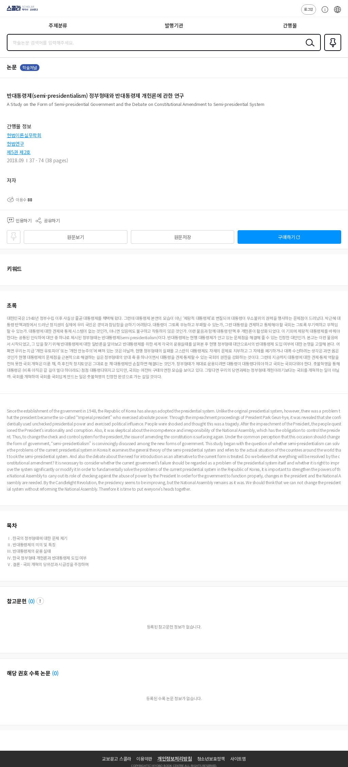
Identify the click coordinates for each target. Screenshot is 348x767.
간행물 (290, 25)
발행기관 (174, 25)
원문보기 (75, 237)
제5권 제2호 (19, 152)
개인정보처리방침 (174, 758)
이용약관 (144, 758)
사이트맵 (238, 758)
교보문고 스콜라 (116, 758)
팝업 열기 (40, 601)
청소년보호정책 (211, 758)
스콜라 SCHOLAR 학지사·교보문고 (20, 10)
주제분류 (58, 25)
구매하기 (286, 237)
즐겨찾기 (331, 50)
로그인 (308, 9)
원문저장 (182, 237)
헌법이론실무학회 (24, 135)
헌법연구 (15, 143)
